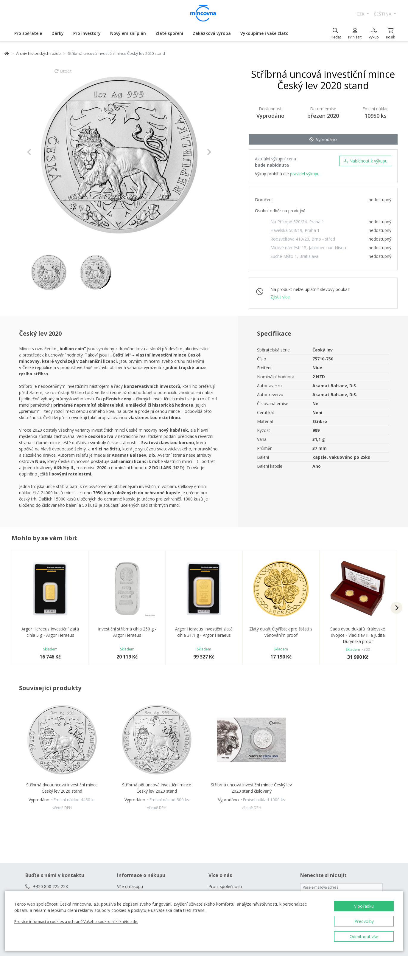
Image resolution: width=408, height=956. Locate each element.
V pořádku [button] (364, 906)
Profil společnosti (225, 886)
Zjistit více (280, 297)
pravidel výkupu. (305, 173)
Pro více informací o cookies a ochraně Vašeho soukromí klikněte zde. (76, 921)
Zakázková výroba (212, 33)
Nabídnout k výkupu (365, 161)
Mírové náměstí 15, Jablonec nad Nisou (308, 247)
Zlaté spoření (169, 33)
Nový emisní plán (128, 33)
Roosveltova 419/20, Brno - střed (302, 239)
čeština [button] (383, 14)
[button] (40, 152)
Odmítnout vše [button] (364, 936)
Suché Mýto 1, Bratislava (294, 256)
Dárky (58, 33)
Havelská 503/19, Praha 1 (295, 230)
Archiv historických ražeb (38, 53)
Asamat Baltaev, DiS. (134, 455)
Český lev (322, 350)
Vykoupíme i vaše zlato (264, 33)
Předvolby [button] (364, 921)
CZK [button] (361, 14)
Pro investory (87, 33)
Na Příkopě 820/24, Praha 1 (297, 221)
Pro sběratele (28, 33)
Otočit (63, 74)
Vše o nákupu (130, 886)
